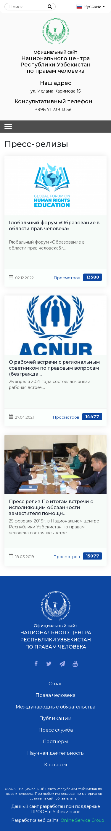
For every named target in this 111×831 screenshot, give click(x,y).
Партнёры (55, 741)
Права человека (55, 695)
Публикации (55, 718)
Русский (90, 6)
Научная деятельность (55, 753)
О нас (55, 684)
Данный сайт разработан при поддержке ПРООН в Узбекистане (55, 809)
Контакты (55, 765)
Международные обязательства (55, 707)
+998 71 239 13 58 (53, 109)
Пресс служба (55, 730)
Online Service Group (82, 820)
